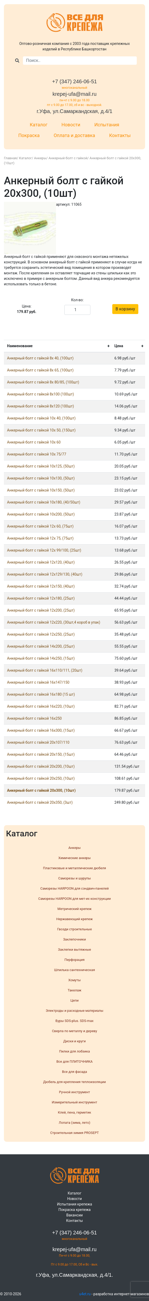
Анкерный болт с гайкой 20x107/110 (38, 742)
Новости (70, 124)
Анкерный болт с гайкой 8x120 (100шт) (40, 406)
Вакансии (74, 1215)
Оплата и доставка (74, 135)
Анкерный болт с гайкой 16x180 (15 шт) (41, 694)
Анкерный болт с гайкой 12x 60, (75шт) (40, 526)
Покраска (29, 135)
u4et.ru (85, 1294)
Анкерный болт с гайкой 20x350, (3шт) (40, 802)
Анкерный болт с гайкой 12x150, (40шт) (41, 586)
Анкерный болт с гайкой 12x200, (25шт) (41, 610)
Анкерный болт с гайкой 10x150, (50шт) (41, 490)
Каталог (38, 124)
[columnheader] (57, 346)
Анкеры (40, 158)
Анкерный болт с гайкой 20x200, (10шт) (41, 766)
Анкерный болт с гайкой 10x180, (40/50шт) (43, 502)
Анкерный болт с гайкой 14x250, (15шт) (41, 658)
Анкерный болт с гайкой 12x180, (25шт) (41, 598)
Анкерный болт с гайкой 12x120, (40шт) (41, 562)
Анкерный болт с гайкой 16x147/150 (38, 682)
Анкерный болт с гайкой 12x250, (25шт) (41, 634)
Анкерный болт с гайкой (67, 158)
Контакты (120, 135)
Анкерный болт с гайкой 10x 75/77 (36, 454)
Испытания (106, 124)
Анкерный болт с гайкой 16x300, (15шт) (41, 730)
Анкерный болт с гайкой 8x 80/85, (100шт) (43, 382)
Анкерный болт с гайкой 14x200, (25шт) (41, 646)
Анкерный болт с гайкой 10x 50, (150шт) (41, 430)
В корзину (125, 308)
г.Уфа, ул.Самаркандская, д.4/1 (75, 111)
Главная (10, 158)
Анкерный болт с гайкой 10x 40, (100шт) (41, 418)
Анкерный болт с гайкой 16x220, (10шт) (41, 706)
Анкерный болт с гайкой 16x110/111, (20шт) (44, 670)
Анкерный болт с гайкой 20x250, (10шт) (41, 778)
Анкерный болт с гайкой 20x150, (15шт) (41, 754)
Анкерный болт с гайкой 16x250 (34, 718)
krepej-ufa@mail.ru (74, 94)
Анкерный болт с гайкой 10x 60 (34, 442)
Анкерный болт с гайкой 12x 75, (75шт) (40, 538)
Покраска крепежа (74, 1210)
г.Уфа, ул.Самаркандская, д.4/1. (74, 1275)
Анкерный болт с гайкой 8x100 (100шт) (40, 394)
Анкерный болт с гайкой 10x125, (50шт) (41, 466)
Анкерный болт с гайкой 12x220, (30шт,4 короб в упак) (53, 622)
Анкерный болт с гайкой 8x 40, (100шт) (40, 358)
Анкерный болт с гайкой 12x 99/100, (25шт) (44, 550)
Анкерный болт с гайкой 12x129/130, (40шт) (44, 574)
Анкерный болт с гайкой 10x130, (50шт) (41, 478)
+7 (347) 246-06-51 (74, 81)
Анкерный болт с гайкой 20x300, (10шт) (41, 790)
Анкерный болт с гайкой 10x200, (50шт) (41, 514)
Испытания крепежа (74, 1204)
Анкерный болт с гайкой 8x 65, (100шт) (40, 370)
